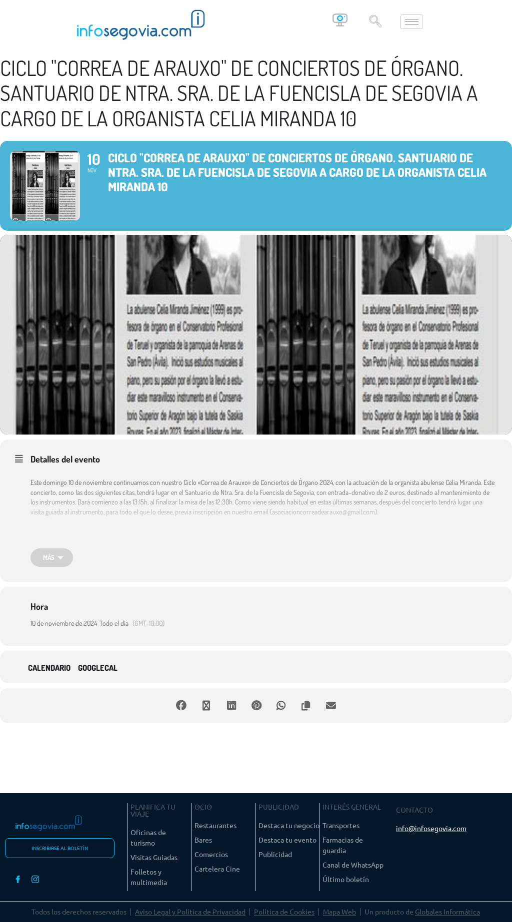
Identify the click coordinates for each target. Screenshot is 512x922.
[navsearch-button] (375, 21)
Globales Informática (447, 911)
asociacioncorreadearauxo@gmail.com (323, 511)
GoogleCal (98, 668)
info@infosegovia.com (431, 828)
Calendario (49, 668)
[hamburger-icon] (411, 21)
